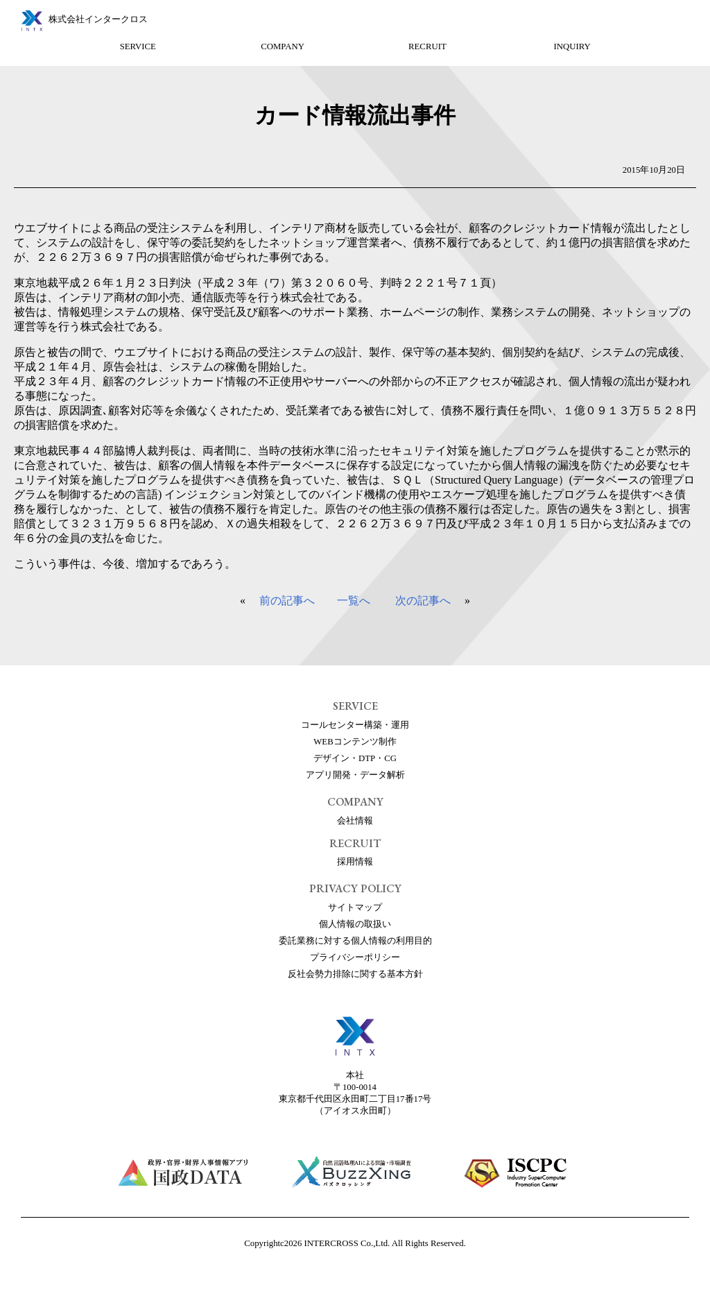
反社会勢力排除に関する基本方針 (355, 974)
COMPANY (282, 46)
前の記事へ (287, 600)
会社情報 (355, 821)
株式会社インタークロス (98, 19)
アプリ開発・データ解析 (355, 775)
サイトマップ (355, 907)
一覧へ (353, 600)
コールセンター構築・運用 (355, 725)
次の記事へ (423, 600)
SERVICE (138, 46)
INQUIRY (572, 46)
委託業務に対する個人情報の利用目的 (355, 941)
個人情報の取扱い (355, 924)
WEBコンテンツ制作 (354, 742)
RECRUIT (427, 46)
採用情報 (355, 862)
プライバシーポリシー (355, 957)
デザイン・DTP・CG (355, 758)
